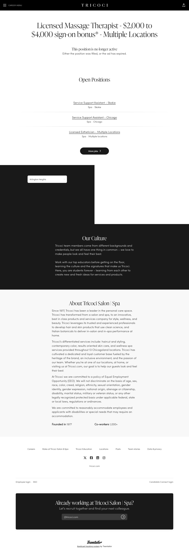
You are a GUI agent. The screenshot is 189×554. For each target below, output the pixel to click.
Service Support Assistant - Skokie (94, 103)
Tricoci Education (84, 448)
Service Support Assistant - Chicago (94, 117)
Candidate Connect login (161, 481)
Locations (103, 448)
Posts (118, 448)
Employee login (23, 481)
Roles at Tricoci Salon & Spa (55, 448)
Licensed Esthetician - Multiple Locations (94, 132)
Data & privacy (154, 448)
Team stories (134, 448)
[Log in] (123, 517)
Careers (31, 448)
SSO (35, 481)
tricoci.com (94, 465)
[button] (183, 5)
